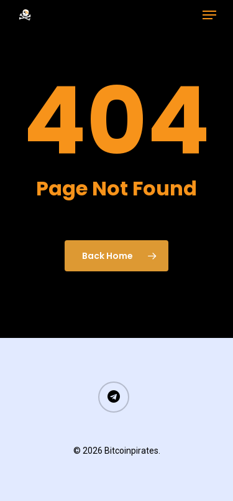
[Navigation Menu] (209, 15)
